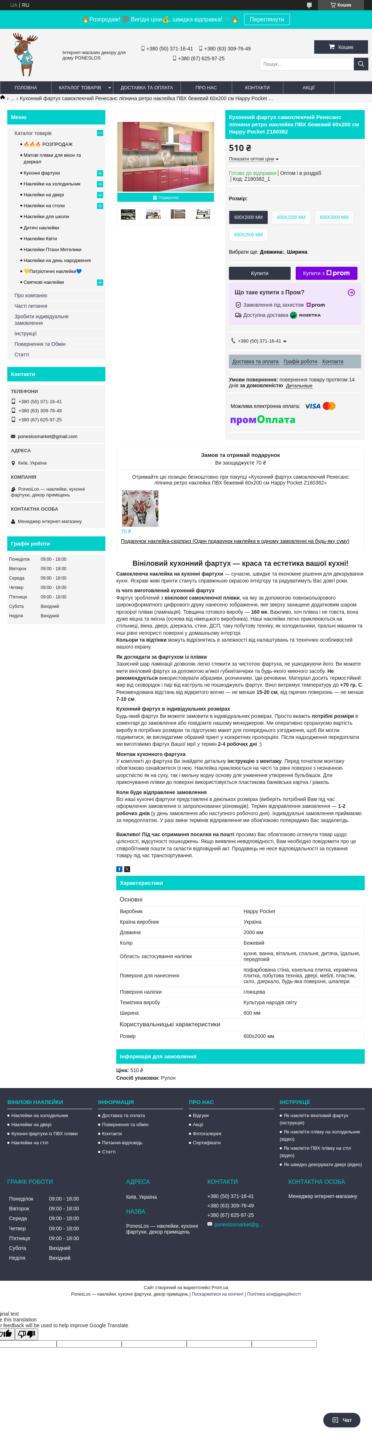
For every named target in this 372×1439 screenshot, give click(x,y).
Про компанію (31, 295)
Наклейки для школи (46, 216)
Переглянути (267, 19)
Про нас (206, 87)
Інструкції (26, 333)
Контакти (257, 87)
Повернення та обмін (125, 1124)
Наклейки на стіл (29, 1142)
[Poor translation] (26, 1334)
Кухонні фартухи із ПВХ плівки (44, 1133)
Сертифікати (207, 1142)
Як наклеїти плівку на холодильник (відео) (320, 1135)
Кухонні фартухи (42, 173)
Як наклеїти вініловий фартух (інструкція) (314, 1119)
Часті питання (31, 306)
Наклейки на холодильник (52, 184)
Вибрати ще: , (268, 252)
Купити (259, 273)
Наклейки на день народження (57, 260)
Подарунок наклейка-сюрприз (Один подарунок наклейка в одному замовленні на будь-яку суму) (235, 541)
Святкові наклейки (44, 282)
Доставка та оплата (147, 87)
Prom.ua (220, 1287)
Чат (342, 1420)
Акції (309, 87)
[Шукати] (361, 64)
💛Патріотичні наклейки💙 (53, 271)
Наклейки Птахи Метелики (52, 249)
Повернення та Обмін (40, 344)
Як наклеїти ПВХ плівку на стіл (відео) (315, 1151)
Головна (26, 87)
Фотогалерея (207, 1133)
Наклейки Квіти (40, 238)
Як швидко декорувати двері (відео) (323, 1164)
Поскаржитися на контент (217, 1294)
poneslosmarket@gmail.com (47, 436)
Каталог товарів (80, 87)
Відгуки (201, 1115)
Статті (22, 354)
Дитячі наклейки (41, 227)
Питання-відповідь (122, 1142)
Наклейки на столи (44, 205)
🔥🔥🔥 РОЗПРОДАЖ (48, 144)
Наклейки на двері (44, 194)
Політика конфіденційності (274, 1294)
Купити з (326, 273)
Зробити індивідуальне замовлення (42, 320)
